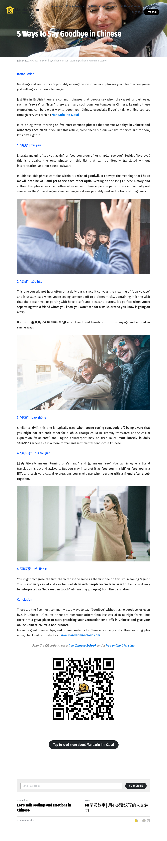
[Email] (144, 820)
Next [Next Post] (89, 800)
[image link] (22, 9)
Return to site (25, 820)
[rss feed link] (148, 820)
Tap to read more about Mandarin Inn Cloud (83, 745)
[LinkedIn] (136, 820)
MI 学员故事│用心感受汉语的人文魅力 (116, 808)
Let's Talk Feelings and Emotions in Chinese (44, 808)
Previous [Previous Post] (23, 800)
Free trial (151, 12)
